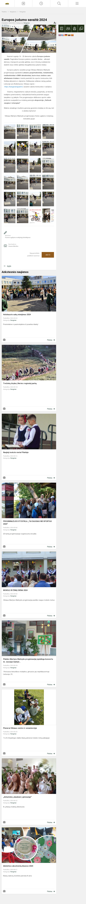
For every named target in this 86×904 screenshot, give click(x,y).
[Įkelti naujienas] (23, 3)
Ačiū (48, 255)
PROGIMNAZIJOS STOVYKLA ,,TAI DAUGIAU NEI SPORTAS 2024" (27, 522)
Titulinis (4, 12)
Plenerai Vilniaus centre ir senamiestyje (20, 728)
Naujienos (13, 12)
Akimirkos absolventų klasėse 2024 (18, 866)
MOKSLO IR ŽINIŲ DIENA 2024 (15, 590)
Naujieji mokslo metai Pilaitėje (16, 452)
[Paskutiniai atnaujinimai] (41, 3)
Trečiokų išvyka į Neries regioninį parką (20, 383)
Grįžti (9, 266)
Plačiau (49, 340)
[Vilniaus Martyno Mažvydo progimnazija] (7, 3)
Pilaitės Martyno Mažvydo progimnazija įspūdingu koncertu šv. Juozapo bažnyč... (28, 660)
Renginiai (23, 12)
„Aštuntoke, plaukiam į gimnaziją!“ (17, 797)
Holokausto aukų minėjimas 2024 (17, 314)
